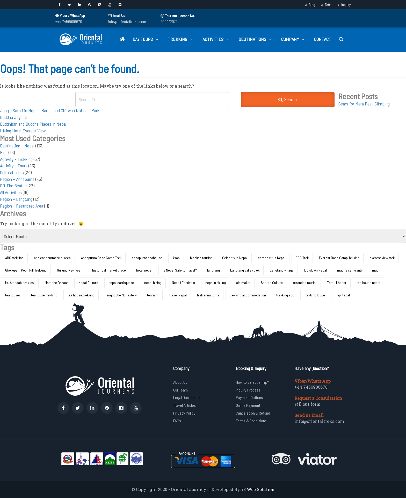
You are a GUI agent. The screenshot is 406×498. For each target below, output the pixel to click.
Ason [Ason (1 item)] (176, 257)
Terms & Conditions (251, 420)
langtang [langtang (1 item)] (213, 270)
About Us (180, 382)
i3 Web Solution (258, 489)
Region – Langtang (16, 199)
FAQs (328, 5)
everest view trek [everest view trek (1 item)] (382, 257)
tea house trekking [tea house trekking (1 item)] (81, 295)
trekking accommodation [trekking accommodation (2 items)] (248, 295)
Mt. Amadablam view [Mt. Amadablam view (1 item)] (19, 282)
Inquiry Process (248, 389)
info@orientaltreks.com (127, 21)
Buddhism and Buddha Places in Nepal (33, 124)
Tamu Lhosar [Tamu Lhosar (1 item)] (336, 282)
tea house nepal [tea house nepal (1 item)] (368, 282)
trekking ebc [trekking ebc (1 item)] (285, 295)
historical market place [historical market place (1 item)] (109, 270)
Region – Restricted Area (21, 206)
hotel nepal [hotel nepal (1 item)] (144, 270)
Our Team (180, 389)
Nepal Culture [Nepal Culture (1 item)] (88, 282)
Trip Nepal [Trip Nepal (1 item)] (342, 295)
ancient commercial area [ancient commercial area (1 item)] (52, 257)
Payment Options (249, 397)
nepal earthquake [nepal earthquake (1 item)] (121, 282)
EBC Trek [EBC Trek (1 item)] (302, 257)
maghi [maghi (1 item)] (376, 270)
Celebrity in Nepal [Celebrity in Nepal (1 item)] (235, 257)
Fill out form (307, 404)
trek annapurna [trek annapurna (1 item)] (208, 295)
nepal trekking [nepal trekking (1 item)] (215, 282)
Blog (312, 5)
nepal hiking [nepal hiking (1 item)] (153, 282)
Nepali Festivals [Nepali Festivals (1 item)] (183, 282)
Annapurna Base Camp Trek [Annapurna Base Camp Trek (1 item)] (101, 257)
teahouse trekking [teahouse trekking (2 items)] (44, 295)
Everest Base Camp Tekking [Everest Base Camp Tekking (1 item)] (339, 257)
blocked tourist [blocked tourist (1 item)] (201, 257)
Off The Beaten (13, 185)
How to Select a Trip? (252, 382)
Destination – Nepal (17, 145)
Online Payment (248, 405)
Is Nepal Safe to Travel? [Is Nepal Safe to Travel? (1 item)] (180, 270)
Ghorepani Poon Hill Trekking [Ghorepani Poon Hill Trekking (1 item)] (26, 270)
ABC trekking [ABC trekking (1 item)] (14, 257)
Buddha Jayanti (13, 117)
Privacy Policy (184, 412)
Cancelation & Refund (253, 412)
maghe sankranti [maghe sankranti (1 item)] (349, 270)
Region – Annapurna (17, 179)
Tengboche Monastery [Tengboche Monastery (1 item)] (121, 295)
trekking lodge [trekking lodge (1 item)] (314, 295)
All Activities (11, 192)
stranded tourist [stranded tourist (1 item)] (305, 282)
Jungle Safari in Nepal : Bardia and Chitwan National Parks (51, 110)
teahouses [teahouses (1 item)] (13, 295)
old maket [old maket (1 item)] (243, 282)
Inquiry (346, 5)
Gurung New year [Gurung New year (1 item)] (69, 270)
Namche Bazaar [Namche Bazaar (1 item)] (56, 282)
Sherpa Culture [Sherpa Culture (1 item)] (272, 282)
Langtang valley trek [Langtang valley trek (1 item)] (244, 270)
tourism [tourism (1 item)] (152, 295)
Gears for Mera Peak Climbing (364, 103)
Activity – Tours (13, 165)
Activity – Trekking (16, 159)
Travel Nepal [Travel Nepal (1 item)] (178, 295)
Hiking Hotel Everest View (23, 130)
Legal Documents (186, 397)
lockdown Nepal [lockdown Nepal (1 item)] (315, 270)
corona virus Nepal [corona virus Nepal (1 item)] (271, 257)
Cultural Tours (12, 172)
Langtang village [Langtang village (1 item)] (282, 270)
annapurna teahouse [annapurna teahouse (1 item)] (147, 257)
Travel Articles (184, 405)
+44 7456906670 (68, 21)
